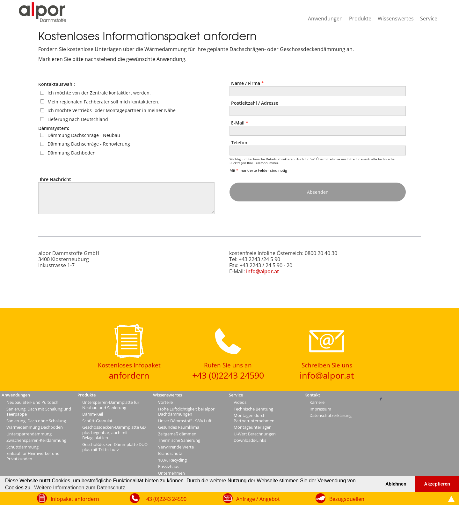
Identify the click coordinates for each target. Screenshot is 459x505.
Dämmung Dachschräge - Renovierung (88, 144)
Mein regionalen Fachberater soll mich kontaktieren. (103, 101)
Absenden (318, 192)
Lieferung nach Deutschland (77, 119)
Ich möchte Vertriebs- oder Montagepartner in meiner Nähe (111, 110)
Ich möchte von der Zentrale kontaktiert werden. (99, 93)
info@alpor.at (262, 271)
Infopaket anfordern (75, 498)
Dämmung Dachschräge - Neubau (83, 135)
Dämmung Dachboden (71, 153)
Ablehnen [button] (395, 483)
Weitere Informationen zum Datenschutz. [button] (80, 487)
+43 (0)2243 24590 (164, 498)
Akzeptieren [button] (437, 483)
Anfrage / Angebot (258, 498)
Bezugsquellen (346, 498)
